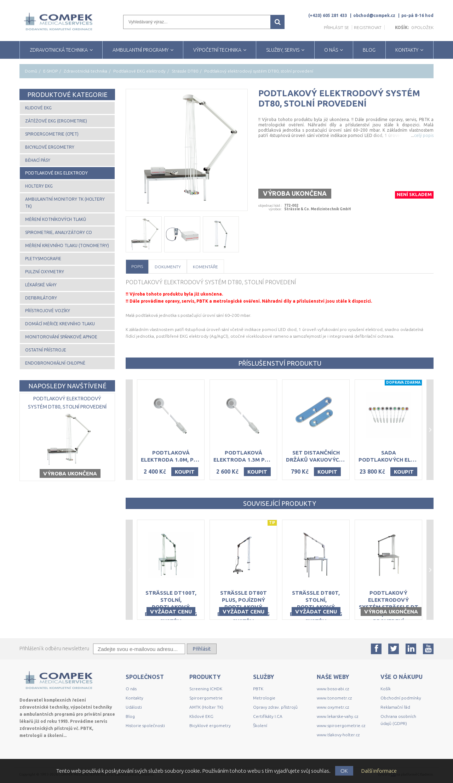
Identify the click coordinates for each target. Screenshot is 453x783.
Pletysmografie (43, 258)
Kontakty (134, 698)
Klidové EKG (38, 107)
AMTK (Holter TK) (206, 707)
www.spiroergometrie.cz (341, 725)
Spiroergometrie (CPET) (52, 134)
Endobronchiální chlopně (55, 363)
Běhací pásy (37, 160)
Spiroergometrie (206, 698)
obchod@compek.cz (374, 15)
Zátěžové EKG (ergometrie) (56, 121)
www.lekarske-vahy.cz (337, 716)
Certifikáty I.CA (267, 716)
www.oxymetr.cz (333, 707)
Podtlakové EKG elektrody (139, 71)
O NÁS (331, 50)
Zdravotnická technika (85, 71)
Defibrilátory (41, 298)
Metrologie (264, 698)
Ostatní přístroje (45, 350)
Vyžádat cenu (171, 611)
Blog (130, 716)
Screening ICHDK (205, 688)
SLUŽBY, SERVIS (282, 50)
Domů (31, 71)
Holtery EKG (39, 186)
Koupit (185, 472)
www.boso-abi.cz (333, 688)
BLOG (369, 50)
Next (430, 429)
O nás (131, 688)
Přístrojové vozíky (47, 310)
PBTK (258, 688)
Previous (129, 429)
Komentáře (205, 266)
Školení (260, 725)
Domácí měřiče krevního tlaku (60, 323)
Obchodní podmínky (400, 698)
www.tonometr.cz (334, 698)
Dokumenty (168, 266)
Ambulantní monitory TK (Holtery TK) (65, 202)
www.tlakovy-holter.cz (338, 734)
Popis (137, 266)
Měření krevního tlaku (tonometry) (67, 245)
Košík (385, 688)
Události (134, 707)
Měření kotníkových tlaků (55, 219)
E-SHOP (50, 71)
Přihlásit (202, 649)
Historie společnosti (145, 725)
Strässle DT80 (185, 71)
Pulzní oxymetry (44, 271)
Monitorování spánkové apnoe (61, 337)
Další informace (379, 771)
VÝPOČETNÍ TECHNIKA (217, 50)
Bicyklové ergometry (49, 147)
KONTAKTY (406, 50)
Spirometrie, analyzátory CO (58, 232)
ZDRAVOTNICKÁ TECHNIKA (59, 50)
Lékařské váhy (41, 284)
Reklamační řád (395, 707)
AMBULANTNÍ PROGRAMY (140, 50)
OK (344, 771)
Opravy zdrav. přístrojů (275, 707)
